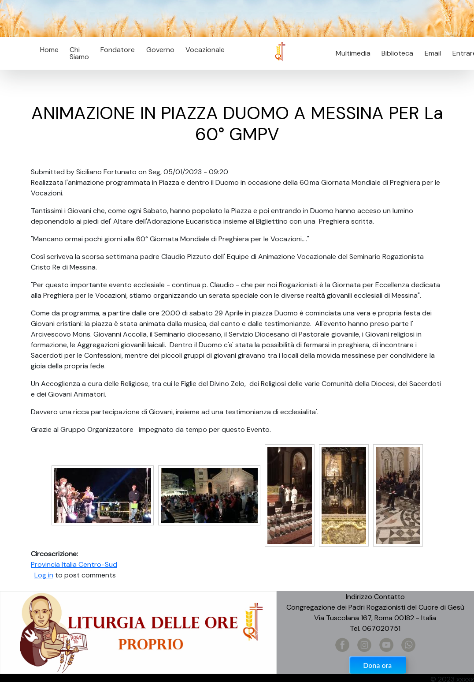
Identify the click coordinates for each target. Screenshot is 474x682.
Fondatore (117, 49)
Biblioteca (397, 53)
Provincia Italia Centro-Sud (74, 564)
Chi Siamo (79, 53)
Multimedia (353, 53)
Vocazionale (205, 49)
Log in (43, 575)
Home (49, 49)
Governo (160, 49)
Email (430, 53)
